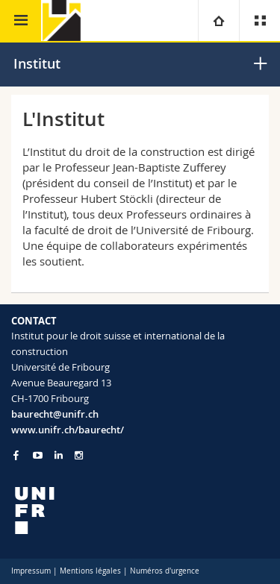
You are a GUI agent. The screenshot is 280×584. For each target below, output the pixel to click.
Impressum (31, 571)
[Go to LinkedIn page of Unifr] (59, 455)
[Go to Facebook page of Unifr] (16, 455)
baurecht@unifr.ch (55, 414)
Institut (36, 63)
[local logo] (140, 510)
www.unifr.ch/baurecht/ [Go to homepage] (67, 429)
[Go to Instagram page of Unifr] (79, 455)
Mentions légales (90, 571)
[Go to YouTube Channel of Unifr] (38, 455)
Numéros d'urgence (164, 571)
